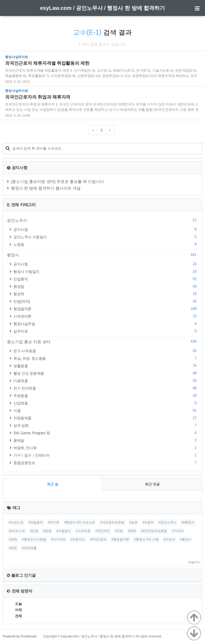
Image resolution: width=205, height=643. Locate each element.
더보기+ (194, 562)
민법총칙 (105, 279)
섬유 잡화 (105, 425)
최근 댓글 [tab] (152, 484)
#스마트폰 (83, 531)
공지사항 (105, 229)
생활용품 (105, 365)
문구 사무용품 (105, 351)
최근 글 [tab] (52, 484)
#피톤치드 (77, 539)
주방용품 (105, 395)
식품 (105, 410)
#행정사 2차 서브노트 (79, 522)
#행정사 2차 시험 (146, 539)
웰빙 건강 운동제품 (105, 373)
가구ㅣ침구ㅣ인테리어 (105, 455)
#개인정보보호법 (112, 522)
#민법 (119, 531)
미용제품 (105, 380)
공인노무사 (102, 220)
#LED (132, 531)
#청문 (13, 548)
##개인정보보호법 (154, 531)
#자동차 (148, 522)
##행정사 (187, 522)
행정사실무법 (105, 323)
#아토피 (169, 539)
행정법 (105, 286)
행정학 (105, 294)
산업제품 (105, 403)
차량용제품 (105, 418)
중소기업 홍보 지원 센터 (102, 341)
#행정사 (185, 539)
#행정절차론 (120, 539)
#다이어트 (58, 539)
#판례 (13, 539)
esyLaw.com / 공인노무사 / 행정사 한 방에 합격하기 (102, 8)
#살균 (133, 522)
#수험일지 (63, 531)
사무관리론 (105, 316)
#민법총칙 (35, 522)
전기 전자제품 (105, 388)
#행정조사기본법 (34, 539)
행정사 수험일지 (105, 271)
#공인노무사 (167, 522)
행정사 (102, 254)
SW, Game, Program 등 (105, 433)
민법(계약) (105, 301)
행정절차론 (105, 308)
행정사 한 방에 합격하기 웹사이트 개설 (46, 188)
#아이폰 (53, 522)
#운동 (47, 531)
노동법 (105, 244)
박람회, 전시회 (105, 447)
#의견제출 (29, 548)
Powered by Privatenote (20, 636)
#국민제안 (102, 531)
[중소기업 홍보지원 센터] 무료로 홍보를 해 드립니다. (58, 181)
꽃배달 (105, 440)
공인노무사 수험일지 (105, 237)
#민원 (34, 531)
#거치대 (177, 531)
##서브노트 (17, 531)
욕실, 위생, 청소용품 (105, 358)
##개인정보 (98, 539)
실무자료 (105, 331)
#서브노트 (16, 522)
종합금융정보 (105, 462)
